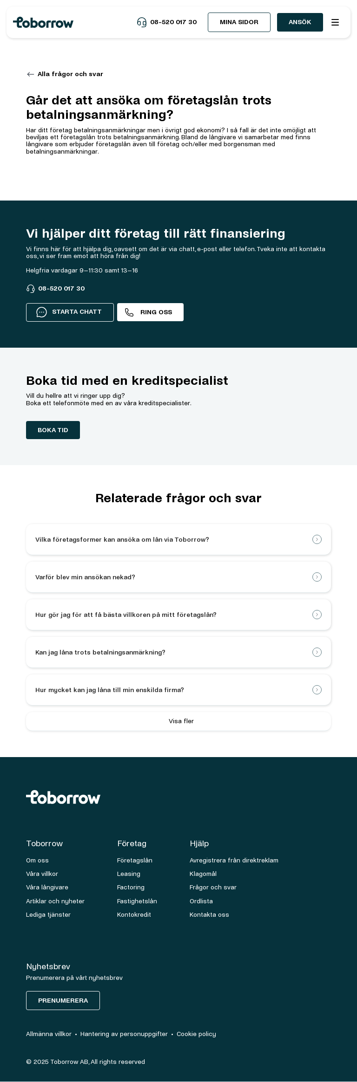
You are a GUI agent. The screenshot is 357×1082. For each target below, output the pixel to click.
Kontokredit (134, 914)
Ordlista (201, 901)
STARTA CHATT (69, 311)
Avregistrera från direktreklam (234, 860)
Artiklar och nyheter (55, 901)
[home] (74, 22)
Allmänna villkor (49, 1033)
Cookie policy (196, 1033)
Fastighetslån (137, 901)
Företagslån (134, 860)
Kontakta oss (209, 914)
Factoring (131, 887)
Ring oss (156, 312)
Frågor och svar (213, 887)
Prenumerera (63, 1000)
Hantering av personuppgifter (124, 1033)
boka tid (53, 430)
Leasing (128, 873)
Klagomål (203, 873)
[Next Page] (178, 721)
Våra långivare (47, 887)
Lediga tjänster (48, 914)
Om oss (37, 860)
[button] (335, 22)
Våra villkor (42, 873)
